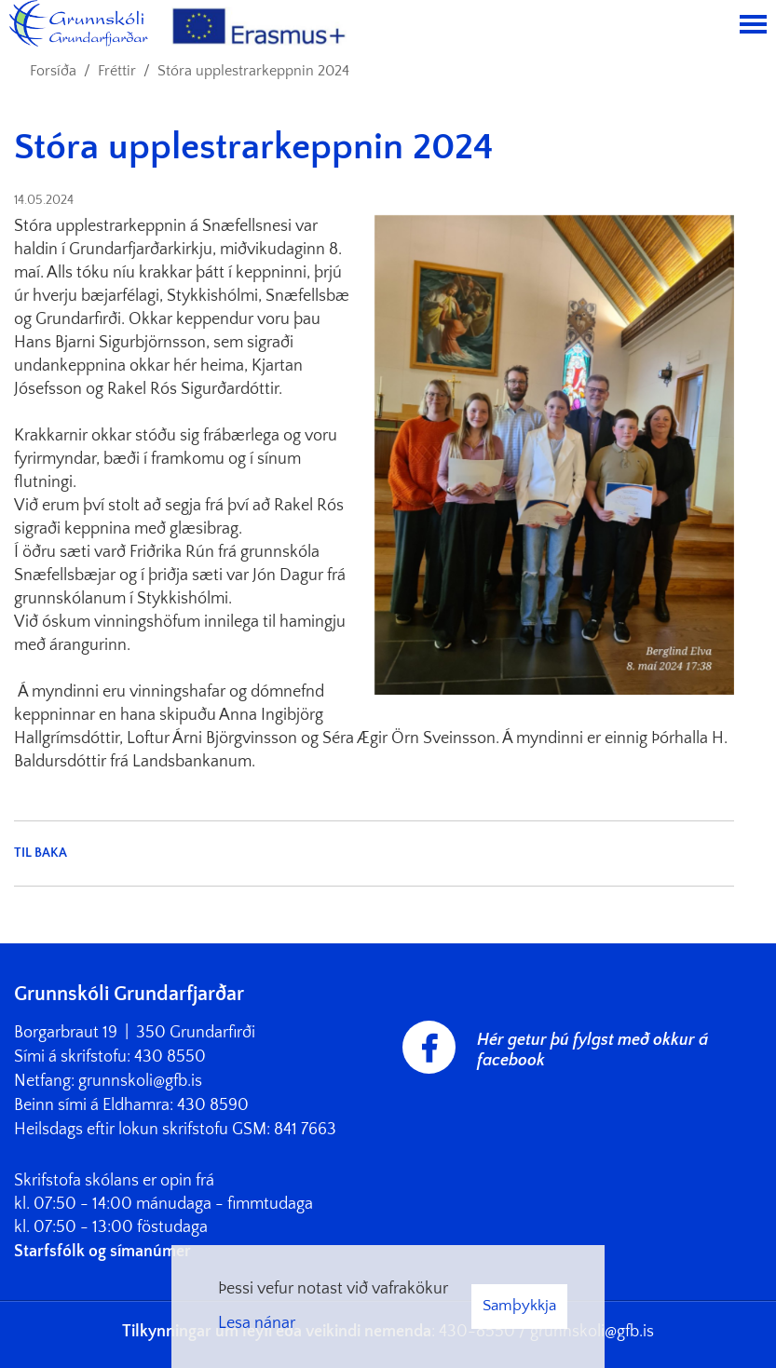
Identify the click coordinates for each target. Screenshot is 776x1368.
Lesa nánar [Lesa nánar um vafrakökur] (256, 1323)
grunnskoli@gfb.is (140, 1081)
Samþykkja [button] (519, 1305)
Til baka (40, 853)
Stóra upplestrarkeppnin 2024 (253, 70)
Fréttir (117, 70)
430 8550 (170, 1057)
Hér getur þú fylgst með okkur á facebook (592, 1050)
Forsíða (53, 70)
